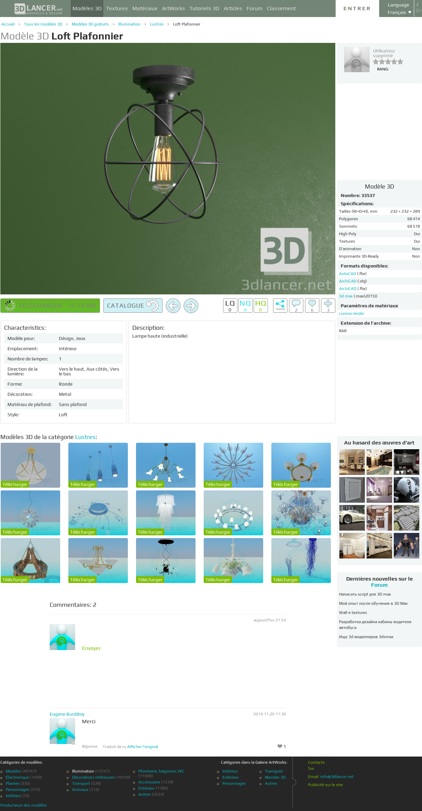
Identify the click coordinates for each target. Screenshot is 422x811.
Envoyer (91, 648)
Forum (255, 8)
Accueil (8, 24)
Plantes (12, 783)
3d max (346, 296)
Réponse (90, 746)
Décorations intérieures (93, 777)
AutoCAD (348, 273)
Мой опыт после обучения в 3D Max (373, 603)
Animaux (80, 789)
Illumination (129, 24)
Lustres (157, 24)
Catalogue (133, 306)
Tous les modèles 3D (43, 24)
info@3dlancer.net (337, 776)
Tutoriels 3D (204, 8)
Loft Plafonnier (186, 24)
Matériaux (144, 8)
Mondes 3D (275, 777)
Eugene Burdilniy (67, 714)
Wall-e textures (353, 612)
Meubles (13, 771)
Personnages (17, 789)
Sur (311, 768)
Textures (117, 8)
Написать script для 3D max (365, 594)
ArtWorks (173, 8)
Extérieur (146, 788)
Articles (233, 8)
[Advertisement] (379, 131)
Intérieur (13, 795)
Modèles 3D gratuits (90, 24)
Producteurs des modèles (23, 805)
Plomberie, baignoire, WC (161, 771)
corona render (351, 313)
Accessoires (149, 782)
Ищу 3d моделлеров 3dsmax (366, 636)
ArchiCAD (348, 281)
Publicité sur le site (325, 784)
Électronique (17, 777)
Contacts (316, 762)
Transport (81, 783)
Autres (144, 794)
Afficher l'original (142, 746)
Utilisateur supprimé (384, 53)
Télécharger (14, 484)
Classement (281, 8)
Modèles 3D (87, 8)
